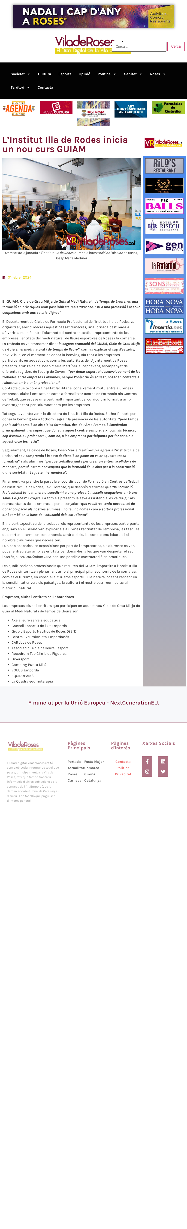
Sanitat (133, 74)
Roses (158, 74)
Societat (21, 74)
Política (107, 74)
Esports (64, 74)
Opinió (84, 74)
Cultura (44, 74)
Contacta (45, 87)
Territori (20, 87)
